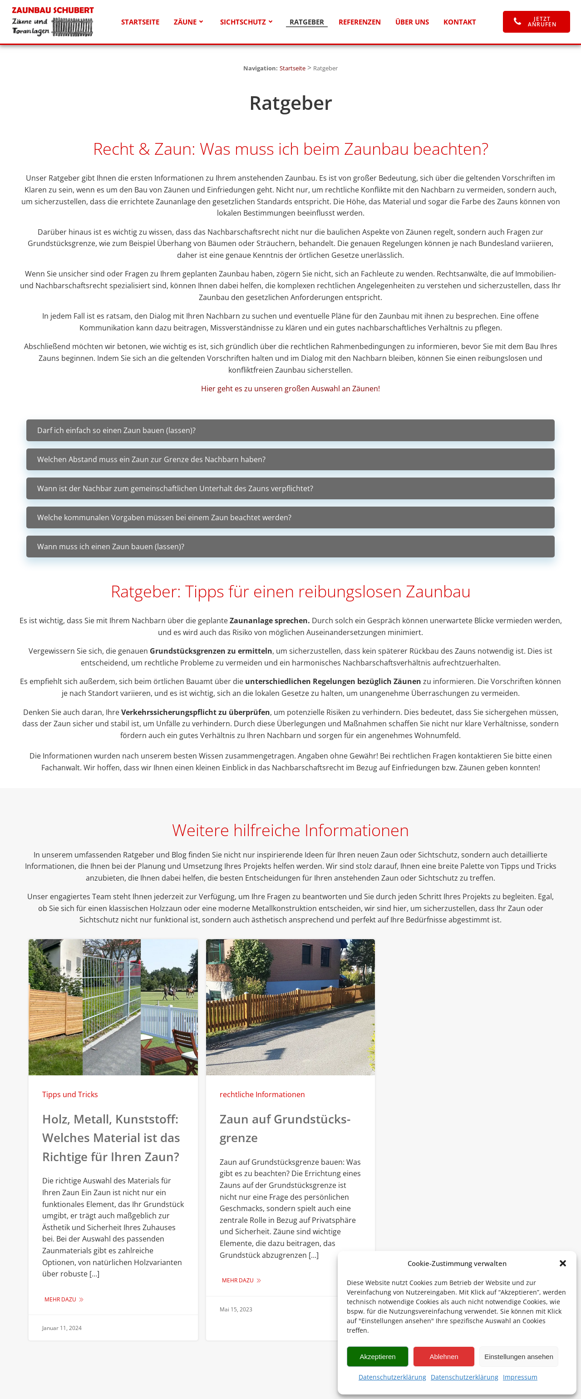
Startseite (140, 21)
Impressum (520, 1377)
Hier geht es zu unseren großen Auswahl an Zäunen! (290, 389)
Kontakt (459, 21)
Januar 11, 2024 (62, 1328)
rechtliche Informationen (262, 1094)
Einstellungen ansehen (518, 1356)
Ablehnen (443, 1356)
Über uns (412, 21)
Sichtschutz (247, 21)
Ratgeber (307, 21)
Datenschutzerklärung (392, 1377)
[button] (562, 1263)
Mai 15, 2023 (236, 1309)
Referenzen (360, 21)
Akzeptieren (377, 1356)
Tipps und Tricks (70, 1094)
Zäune (190, 21)
